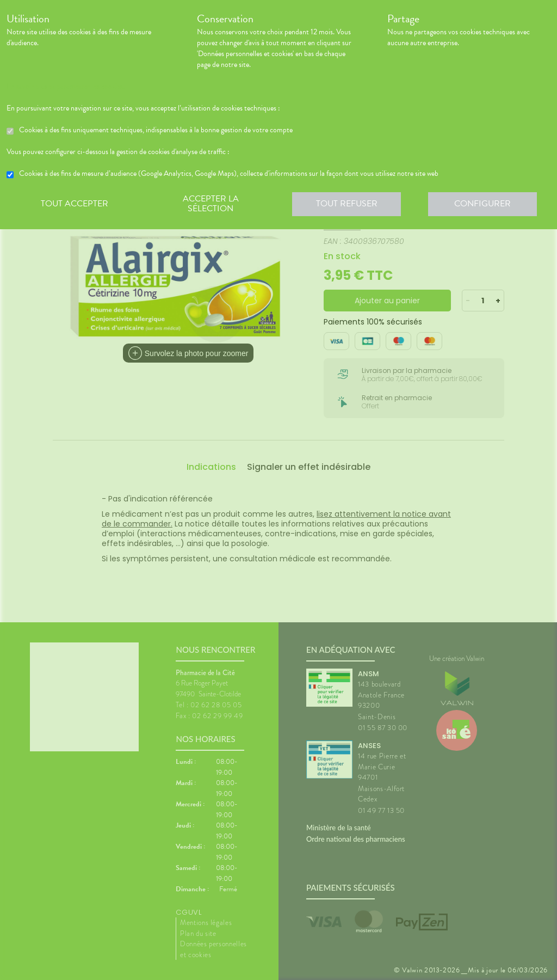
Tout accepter (74, 203)
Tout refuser (346, 203)
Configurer (482, 203)
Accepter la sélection (211, 203)
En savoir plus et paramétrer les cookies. (66, 86)
